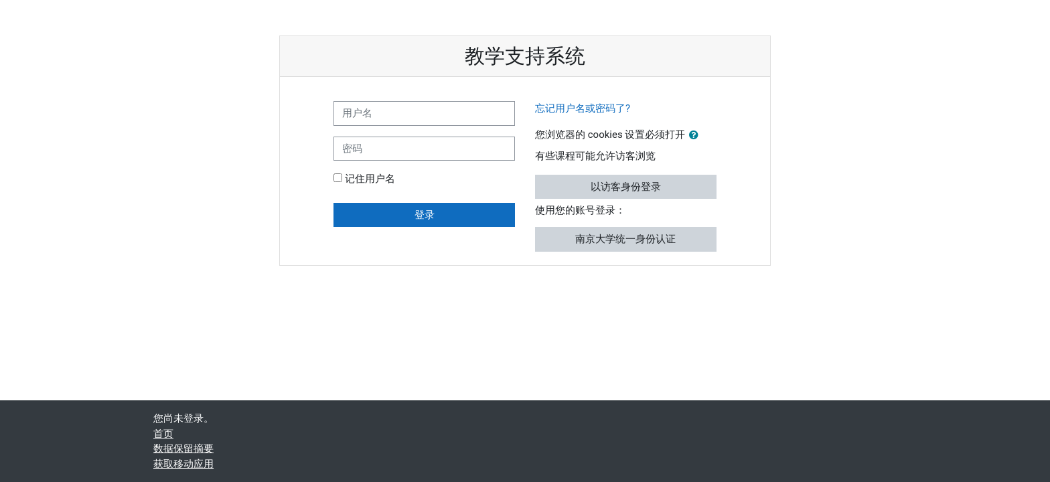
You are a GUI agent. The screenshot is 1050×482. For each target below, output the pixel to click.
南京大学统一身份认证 (625, 239)
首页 (163, 434)
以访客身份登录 (626, 187)
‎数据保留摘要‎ (183, 449)
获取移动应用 (183, 464)
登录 (425, 215)
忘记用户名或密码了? (582, 108)
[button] (696, 135)
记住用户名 (370, 179)
